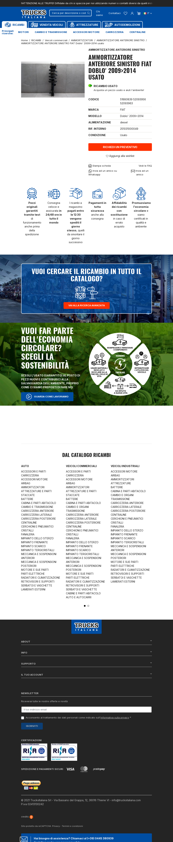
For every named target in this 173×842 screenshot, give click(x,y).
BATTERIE (27, 499)
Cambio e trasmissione (51, 32)
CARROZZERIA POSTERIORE (38, 518)
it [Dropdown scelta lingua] (147, 13)
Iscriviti (32, 725)
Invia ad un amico (140, 172)
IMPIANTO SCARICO (33, 546)
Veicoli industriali (125, 466)
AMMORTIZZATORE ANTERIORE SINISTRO (116, 49)
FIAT (123, 109)
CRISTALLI (27, 530)
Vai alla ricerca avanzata (86, 305)
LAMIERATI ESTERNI (33, 589)
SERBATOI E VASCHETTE (36, 585)
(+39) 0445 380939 (100, 838)
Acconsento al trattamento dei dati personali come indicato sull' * (78, 717)
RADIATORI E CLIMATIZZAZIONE (40, 577)
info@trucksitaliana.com (126, 800)
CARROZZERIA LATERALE (36, 514)
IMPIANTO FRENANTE (34, 542)
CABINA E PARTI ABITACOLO (38, 502)
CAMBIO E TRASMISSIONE (37, 506)
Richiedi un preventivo (120, 147)
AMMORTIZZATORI (32, 487)
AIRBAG (25, 483)
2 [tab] (88, 606)
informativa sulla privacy (115, 717)
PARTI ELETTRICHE (33, 573)
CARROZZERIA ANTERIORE (37, 510)
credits (27, 816)
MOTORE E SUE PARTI (35, 569)
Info (86, 652)
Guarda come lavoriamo (47, 397)
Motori (23, 32)
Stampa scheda (99, 166)
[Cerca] (70, 13)
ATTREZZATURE (121, 483)
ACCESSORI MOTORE (34, 479)
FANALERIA (27, 534)
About (86, 641)
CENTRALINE (29, 522)
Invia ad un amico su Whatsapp (102, 172)
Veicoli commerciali (81, 466)
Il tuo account (86, 674)
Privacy (56, 826)
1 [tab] (84, 606)
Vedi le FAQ (145, 165)
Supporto (86, 663)
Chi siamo (99, 13)
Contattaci (115, 13)
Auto (25, 466)
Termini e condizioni (72, 826)
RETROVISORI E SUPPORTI (37, 581)
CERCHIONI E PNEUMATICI (37, 526)
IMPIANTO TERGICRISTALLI (37, 550)
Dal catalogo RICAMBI (86, 455)
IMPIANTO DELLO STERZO (37, 538)
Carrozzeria (114, 32)
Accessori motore (86, 32)
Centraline (137, 32)
